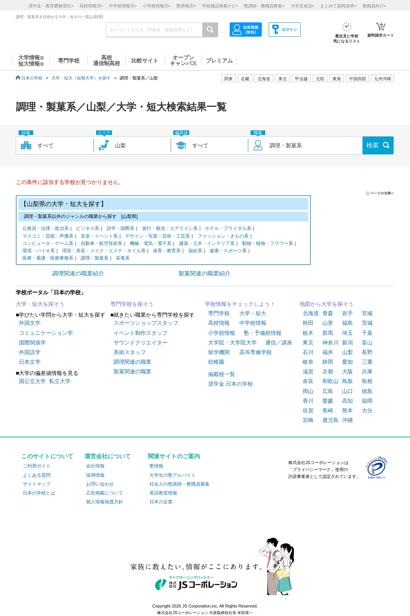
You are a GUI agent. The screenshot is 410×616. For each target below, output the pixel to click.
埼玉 (347, 333)
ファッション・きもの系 (223, 236)
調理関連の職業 (132, 362)
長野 (367, 352)
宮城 (367, 313)
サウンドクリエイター (141, 342)
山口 (347, 391)
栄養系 (123, 258)
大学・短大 (252, 313)
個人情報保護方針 (104, 502)
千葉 (367, 333)
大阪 (347, 371)
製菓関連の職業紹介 (204, 273)
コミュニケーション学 (46, 333)
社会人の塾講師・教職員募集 (179, 484)
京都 (327, 371)
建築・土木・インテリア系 (207, 244)
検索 (372, 145)
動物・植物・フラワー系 (267, 244)
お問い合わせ (100, 484)
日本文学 (30, 362)
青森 (327, 313)
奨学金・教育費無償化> (51, 5)
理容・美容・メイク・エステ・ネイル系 (104, 251)
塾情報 (156, 466)
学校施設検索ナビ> (220, 5)
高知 (347, 401)
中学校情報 (252, 323)
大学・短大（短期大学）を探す (81, 78)
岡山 (308, 391)
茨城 (367, 323)
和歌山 (330, 381)
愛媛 (327, 401)
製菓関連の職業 (132, 371)
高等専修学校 (255, 352)
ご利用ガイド (37, 466)
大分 (367, 410)
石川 (308, 352)
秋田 (308, 323)
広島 (327, 391)
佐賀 (308, 410)
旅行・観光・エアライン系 (170, 229)
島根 (367, 381)
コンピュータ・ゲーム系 (47, 244)
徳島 (367, 391)
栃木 (308, 333)
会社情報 (95, 466)
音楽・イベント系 (99, 236)
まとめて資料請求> (338, 5)
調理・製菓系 (94, 258)
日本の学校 (31, 78)
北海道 (264, 78)
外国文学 (30, 323)
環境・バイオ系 (38, 251)
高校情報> (91, 5)
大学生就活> (302, 5)
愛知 (347, 362)
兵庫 (367, 371)
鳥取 (347, 381)
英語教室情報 (163, 493)
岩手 (347, 313)
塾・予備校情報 (262, 333)
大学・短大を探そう (40, 304)
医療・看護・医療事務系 (47, 258)
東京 (308, 342)
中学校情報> (123, 5)
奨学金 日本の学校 (230, 384)
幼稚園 (216, 362)
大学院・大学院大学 (232, 342)
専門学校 (219, 313)
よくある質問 (37, 475)
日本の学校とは (39, 493)
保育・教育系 (167, 251)
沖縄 (347, 420)
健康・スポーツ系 (228, 251)
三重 (367, 362)
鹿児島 (330, 420)
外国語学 (30, 352)
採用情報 (95, 475)
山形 (327, 323)
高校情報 (219, 323)
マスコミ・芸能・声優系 (47, 236)
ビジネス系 (87, 229)
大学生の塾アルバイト (172, 475)
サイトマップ (37, 484)
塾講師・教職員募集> (264, 5)
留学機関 (219, 352)
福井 (327, 352)
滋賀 (308, 371)
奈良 (308, 381)
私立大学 (60, 381)
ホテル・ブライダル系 (228, 229)
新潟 (347, 342)
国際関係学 (32, 342)
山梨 (347, 352)
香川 (308, 401)
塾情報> (186, 5)
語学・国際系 (120, 229)
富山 (367, 342)
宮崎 (308, 420)
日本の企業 (161, 502)
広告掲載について (104, 493)
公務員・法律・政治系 (45, 229)
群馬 (327, 333)
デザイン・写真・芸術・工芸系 (157, 236)
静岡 (327, 362)
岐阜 (308, 362)
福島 (347, 323)
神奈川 (330, 342)
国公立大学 (32, 381)
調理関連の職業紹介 (78, 273)
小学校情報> (157, 5)
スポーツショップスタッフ (146, 323)
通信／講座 (278, 342)
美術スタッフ (130, 352)
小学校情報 (221, 333)
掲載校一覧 (221, 374)
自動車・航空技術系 (101, 244)
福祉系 (195, 251)
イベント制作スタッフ (141, 333)
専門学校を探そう (132, 304)
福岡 (367, 401)
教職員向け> (374, 5)
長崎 (327, 410)
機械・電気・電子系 (150, 244)
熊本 (347, 410)
